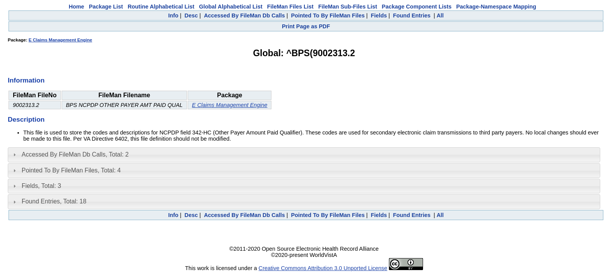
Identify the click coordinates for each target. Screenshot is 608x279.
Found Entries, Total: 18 (54, 201)
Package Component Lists (417, 6)
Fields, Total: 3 (41, 186)
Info (173, 15)
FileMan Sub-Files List (347, 6)
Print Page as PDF (306, 26)
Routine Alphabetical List (161, 6)
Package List (106, 6)
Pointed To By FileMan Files (327, 15)
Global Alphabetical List (230, 6)
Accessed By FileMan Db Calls (244, 15)
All (440, 15)
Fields (379, 15)
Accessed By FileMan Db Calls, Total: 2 (75, 154)
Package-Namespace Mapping (496, 6)
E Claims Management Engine (60, 40)
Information (26, 80)
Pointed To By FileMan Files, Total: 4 (71, 170)
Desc (191, 15)
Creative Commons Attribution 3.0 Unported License (323, 268)
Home (76, 6)
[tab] (304, 154)
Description (26, 119)
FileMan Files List (290, 6)
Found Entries (411, 15)
